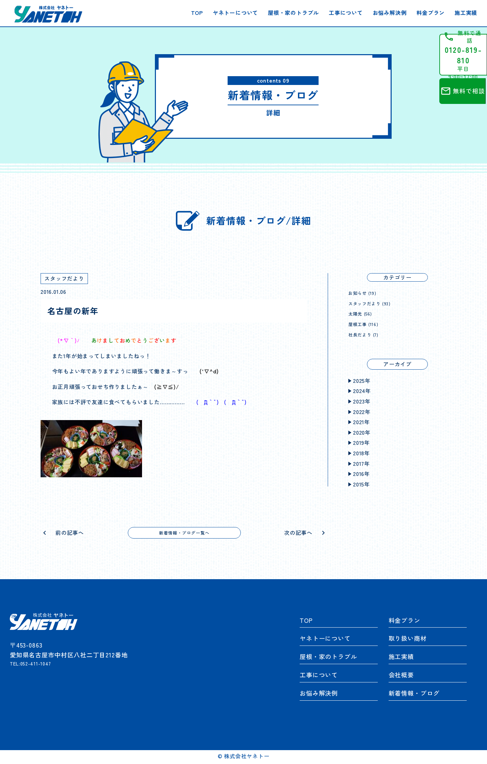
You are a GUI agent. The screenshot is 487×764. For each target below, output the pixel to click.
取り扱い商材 (408, 640)
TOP (197, 12)
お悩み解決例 (390, 12)
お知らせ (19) (365, 292)
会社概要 (401, 676)
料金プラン (430, 12)
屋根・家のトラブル (293, 12)
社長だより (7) (367, 334)
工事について (346, 12)
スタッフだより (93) (374, 303)
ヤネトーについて (235, 12)
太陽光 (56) (362, 313)
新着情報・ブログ (414, 694)
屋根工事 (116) (366, 324)
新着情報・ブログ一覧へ (184, 533)
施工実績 (466, 12)
